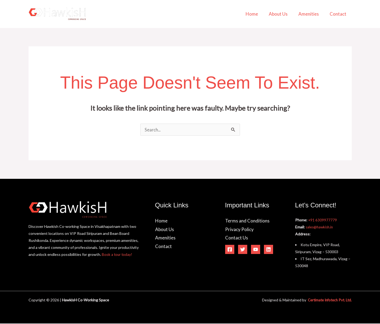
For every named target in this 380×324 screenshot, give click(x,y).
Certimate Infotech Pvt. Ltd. (328, 300)
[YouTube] (255, 250)
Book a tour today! (117, 255)
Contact (338, 14)
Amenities (311, 14)
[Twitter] (242, 250)
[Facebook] (229, 250)
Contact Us (236, 238)
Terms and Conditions (247, 221)
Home (257, 14)
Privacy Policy (239, 230)
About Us (282, 14)
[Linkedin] (268, 250)
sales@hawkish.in (320, 227)
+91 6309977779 (322, 220)
